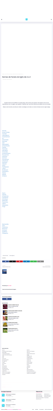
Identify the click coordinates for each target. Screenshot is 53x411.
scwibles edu (4, 370)
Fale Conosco (41, 409)
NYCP (3, 357)
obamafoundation (30, 369)
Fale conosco (46, 397)
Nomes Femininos (39, 395)
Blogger (28, 354)
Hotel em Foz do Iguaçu (30, 351)
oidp (27, 368)
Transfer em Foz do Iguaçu (31, 373)
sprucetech (4, 363)
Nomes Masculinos (47, 395)
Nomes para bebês (39, 396)
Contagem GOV (29, 357)
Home (33, 409)
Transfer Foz (29, 359)
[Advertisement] (26, 9)
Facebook (36, 409)
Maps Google (4, 352)
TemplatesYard (9, 409)
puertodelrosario (5, 368)
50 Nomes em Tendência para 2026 (13, 304)
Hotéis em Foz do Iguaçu (6, 372)
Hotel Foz (28, 352)
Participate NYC (29, 356)
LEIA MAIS (12, 307)
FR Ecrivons (4, 358)
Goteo (3, 364)
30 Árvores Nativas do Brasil (12, 322)
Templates (19, 409)
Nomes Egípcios (12, 255)
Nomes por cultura (47, 396)
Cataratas (3, 374)
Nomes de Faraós (5, 255)
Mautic (28, 364)
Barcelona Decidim (5, 359)
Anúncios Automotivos (30, 370)
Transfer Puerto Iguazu (6, 353)
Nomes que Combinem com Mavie (11, 405)
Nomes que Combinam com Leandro (11, 400)
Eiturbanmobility (29, 358)
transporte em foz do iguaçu (31, 372)
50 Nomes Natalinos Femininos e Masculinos (15, 310)
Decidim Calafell (29, 362)
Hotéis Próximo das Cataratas (7, 354)
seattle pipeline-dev (5, 369)
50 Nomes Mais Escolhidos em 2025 (13, 316)
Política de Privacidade (40, 397)
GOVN (3, 356)
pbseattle (28, 367)
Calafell (3, 362)
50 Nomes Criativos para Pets (12, 328)
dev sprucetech (29, 363)
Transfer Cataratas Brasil (31, 353)
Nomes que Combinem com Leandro (11, 395)
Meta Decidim (4, 367)
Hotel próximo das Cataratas (7, 351)
